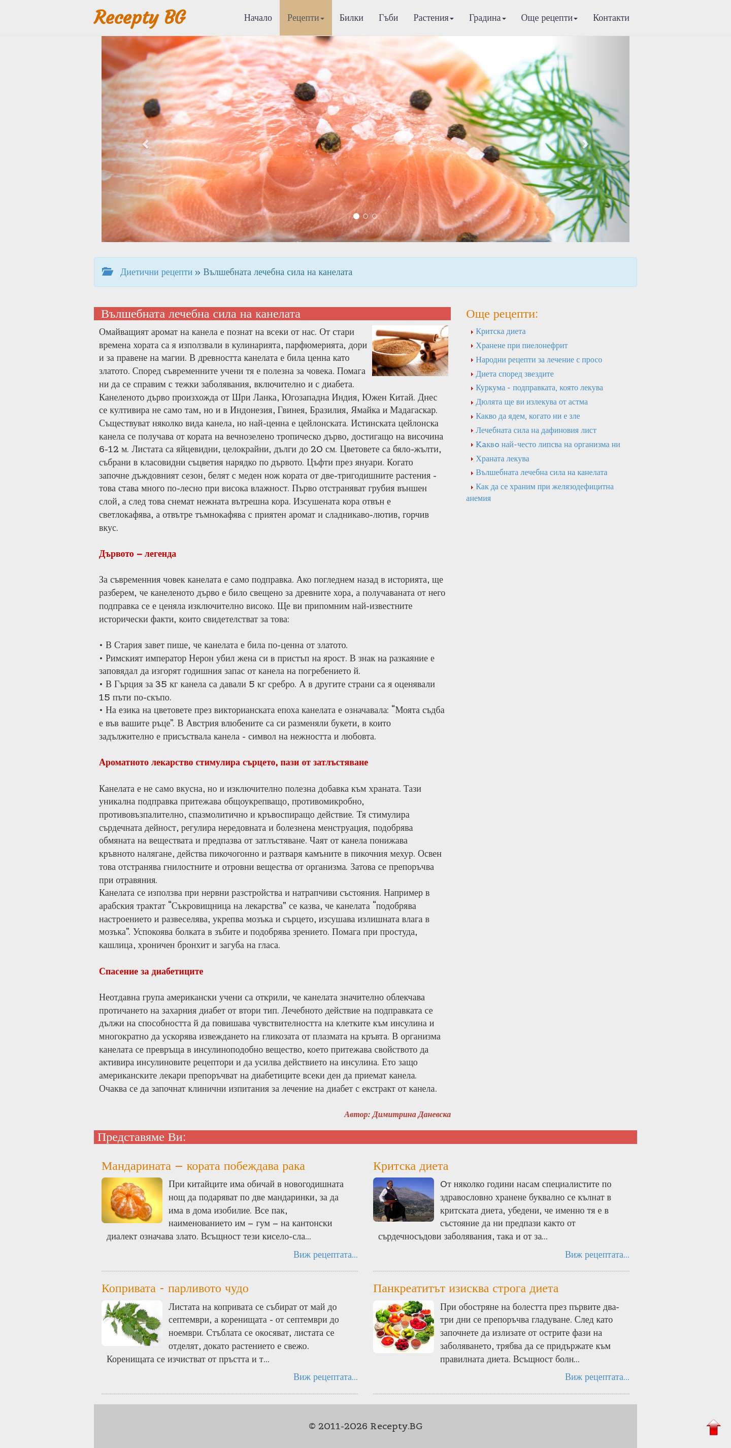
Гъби (388, 17)
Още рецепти (549, 17)
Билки (351, 17)
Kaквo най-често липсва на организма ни (545, 444)
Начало (258, 17)
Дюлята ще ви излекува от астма (529, 401)
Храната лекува (499, 458)
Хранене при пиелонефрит (519, 345)
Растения (434, 17)
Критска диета (497, 331)
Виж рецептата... (325, 1254)
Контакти (611, 17)
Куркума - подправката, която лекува (536, 387)
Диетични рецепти (147, 272)
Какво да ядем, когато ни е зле (525, 416)
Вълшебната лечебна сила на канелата (538, 472)
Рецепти (305, 17)
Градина (487, 17)
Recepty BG (139, 17)
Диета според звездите (511, 373)
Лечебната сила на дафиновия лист (533, 430)
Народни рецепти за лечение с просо (536, 359)
